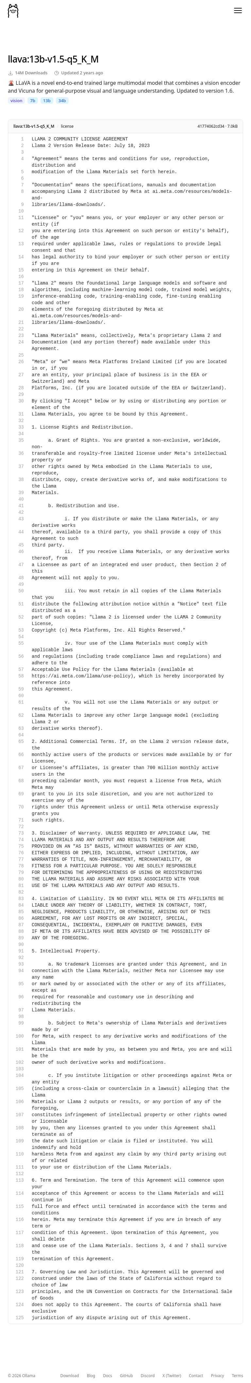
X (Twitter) (171, 1375)
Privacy (217, 1375)
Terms (237, 1375)
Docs (107, 1375)
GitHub (126, 1375)
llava (17, 59)
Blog (91, 1375)
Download (69, 1375)
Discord (148, 1375)
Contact (196, 1375)
